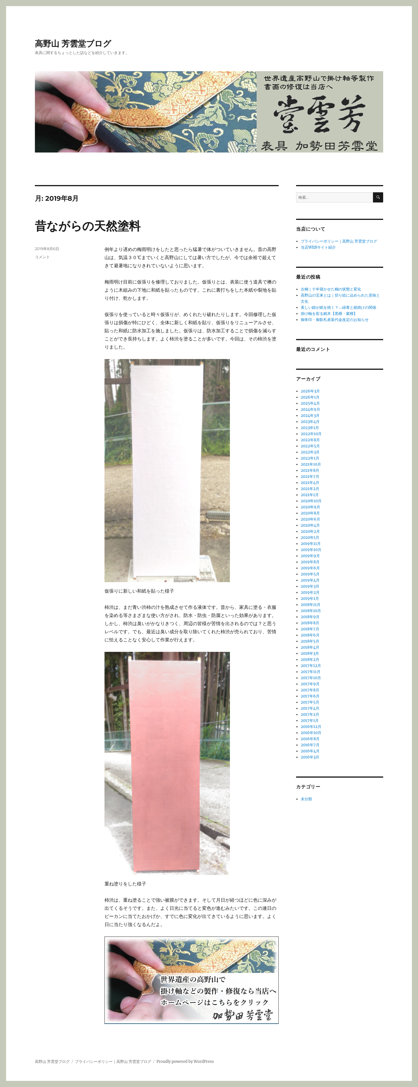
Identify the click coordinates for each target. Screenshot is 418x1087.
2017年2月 (310, 714)
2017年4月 (310, 708)
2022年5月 (310, 446)
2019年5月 (310, 574)
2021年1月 (310, 494)
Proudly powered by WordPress (185, 1061)
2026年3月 (310, 391)
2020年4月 (310, 525)
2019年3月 (310, 586)
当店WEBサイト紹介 (318, 247)
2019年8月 (310, 561)
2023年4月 (310, 421)
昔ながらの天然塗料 (87, 226)
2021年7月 (310, 476)
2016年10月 (311, 732)
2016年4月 (310, 751)
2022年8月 (310, 439)
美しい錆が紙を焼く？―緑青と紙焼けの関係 (338, 307)
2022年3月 (310, 452)
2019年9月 (310, 555)
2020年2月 (310, 531)
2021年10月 (311, 464)
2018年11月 (310, 604)
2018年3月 (310, 653)
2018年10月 (311, 610)
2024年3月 (310, 415)
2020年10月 (311, 500)
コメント (42, 256)
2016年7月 (310, 744)
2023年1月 (310, 427)
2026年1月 (310, 397)
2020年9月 (310, 507)
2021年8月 (310, 470)
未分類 (306, 799)
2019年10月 (311, 549)
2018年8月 (310, 622)
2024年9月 (310, 409)
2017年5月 (310, 702)
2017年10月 (311, 677)
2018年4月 (310, 647)
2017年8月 (310, 690)
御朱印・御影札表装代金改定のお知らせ (335, 319)
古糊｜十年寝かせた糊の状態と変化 (331, 289)
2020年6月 (310, 519)
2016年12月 (311, 726)
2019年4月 (310, 580)
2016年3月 (310, 757)
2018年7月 (310, 629)
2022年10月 (311, 433)
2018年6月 (310, 635)
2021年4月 (310, 482)
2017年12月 (311, 665)
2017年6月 (310, 696)
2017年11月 (310, 671)
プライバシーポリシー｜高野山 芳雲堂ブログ (339, 241)
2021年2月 (310, 488)
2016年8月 (310, 738)
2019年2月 (310, 592)
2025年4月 (310, 403)
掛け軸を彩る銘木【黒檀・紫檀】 (329, 313)
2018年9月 (310, 616)
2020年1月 (310, 537)
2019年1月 (310, 598)
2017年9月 (310, 683)
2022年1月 (310, 458)
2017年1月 (310, 720)
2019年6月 (310, 568)
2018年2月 (310, 659)
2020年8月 (310, 513)
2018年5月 (310, 641)
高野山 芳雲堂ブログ (73, 44)
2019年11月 (311, 543)
